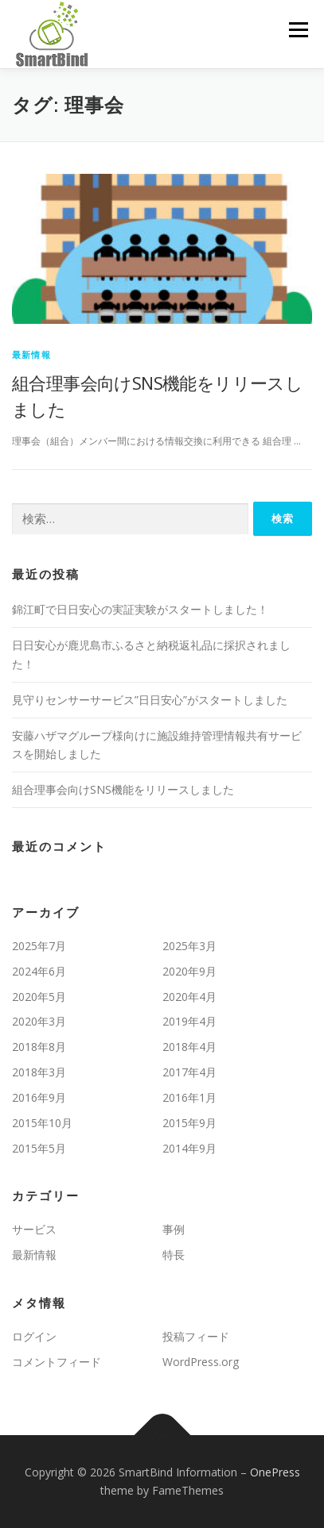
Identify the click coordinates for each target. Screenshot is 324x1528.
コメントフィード (56, 1361)
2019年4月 (189, 1021)
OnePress (275, 1472)
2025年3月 (189, 945)
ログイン (34, 1336)
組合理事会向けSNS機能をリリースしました (123, 789)
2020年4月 (189, 996)
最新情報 (31, 354)
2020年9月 (189, 971)
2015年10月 (42, 1122)
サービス (34, 1229)
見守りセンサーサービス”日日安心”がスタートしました (149, 699)
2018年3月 (39, 1072)
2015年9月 (189, 1122)
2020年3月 (39, 1021)
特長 (173, 1254)
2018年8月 (39, 1046)
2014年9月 (189, 1148)
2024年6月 (39, 971)
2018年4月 (189, 1046)
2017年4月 (189, 1072)
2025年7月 (39, 945)
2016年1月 (189, 1097)
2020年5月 (39, 996)
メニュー (298, 30)
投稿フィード (195, 1336)
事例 (173, 1229)
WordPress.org (200, 1361)
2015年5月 (39, 1148)
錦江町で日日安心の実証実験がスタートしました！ (140, 609)
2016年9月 (39, 1097)
